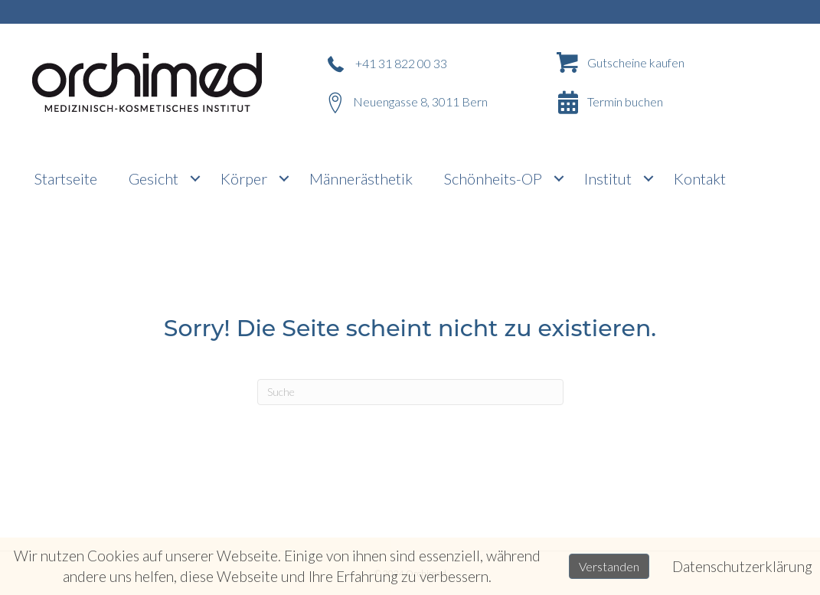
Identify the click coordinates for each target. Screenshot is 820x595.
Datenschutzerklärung (742, 566)
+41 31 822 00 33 (401, 63)
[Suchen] (410, 392)
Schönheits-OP (493, 178)
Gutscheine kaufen (635, 62)
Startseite (65, 178)
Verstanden (609, 566)
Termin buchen (625, 101)
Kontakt (700, 178)
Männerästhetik (361, 178)
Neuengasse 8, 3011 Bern (420, 101)
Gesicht (153, 178)
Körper (244, 178)
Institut (608, 178)
